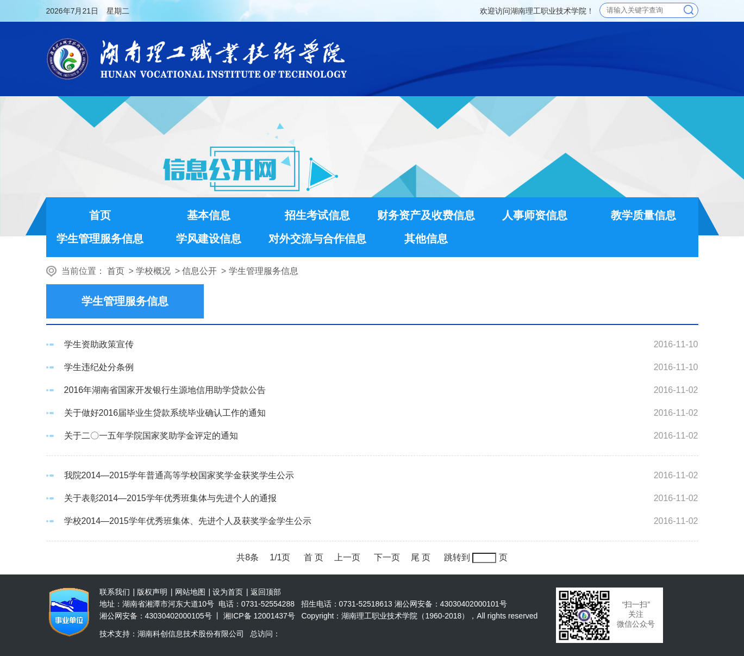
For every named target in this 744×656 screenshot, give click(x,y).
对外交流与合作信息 (317, 239)
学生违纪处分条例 (99, 367)
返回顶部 (266, 592)
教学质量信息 (643, 215)
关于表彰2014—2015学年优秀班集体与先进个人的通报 (170, 498)
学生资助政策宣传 (99, 344)
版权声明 (152, 592)
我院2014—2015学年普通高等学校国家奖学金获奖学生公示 (179, 475)
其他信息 (426, 239)
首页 (100, 215)
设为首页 (227, 592)
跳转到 (457, 557)
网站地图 (190, 592)
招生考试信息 (317, 215)
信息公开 (199, 271)
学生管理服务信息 (100, 239)
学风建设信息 (208, 239)
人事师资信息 (534, 215)
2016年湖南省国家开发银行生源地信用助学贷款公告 (165, 390)
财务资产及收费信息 (426, 215)
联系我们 (114, 592)
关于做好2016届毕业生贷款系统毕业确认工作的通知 (165, 412)
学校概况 (153, 271)
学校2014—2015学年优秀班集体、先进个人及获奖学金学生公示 (187, 521)
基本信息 (208, 215)
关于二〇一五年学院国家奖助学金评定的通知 (151, 435)
